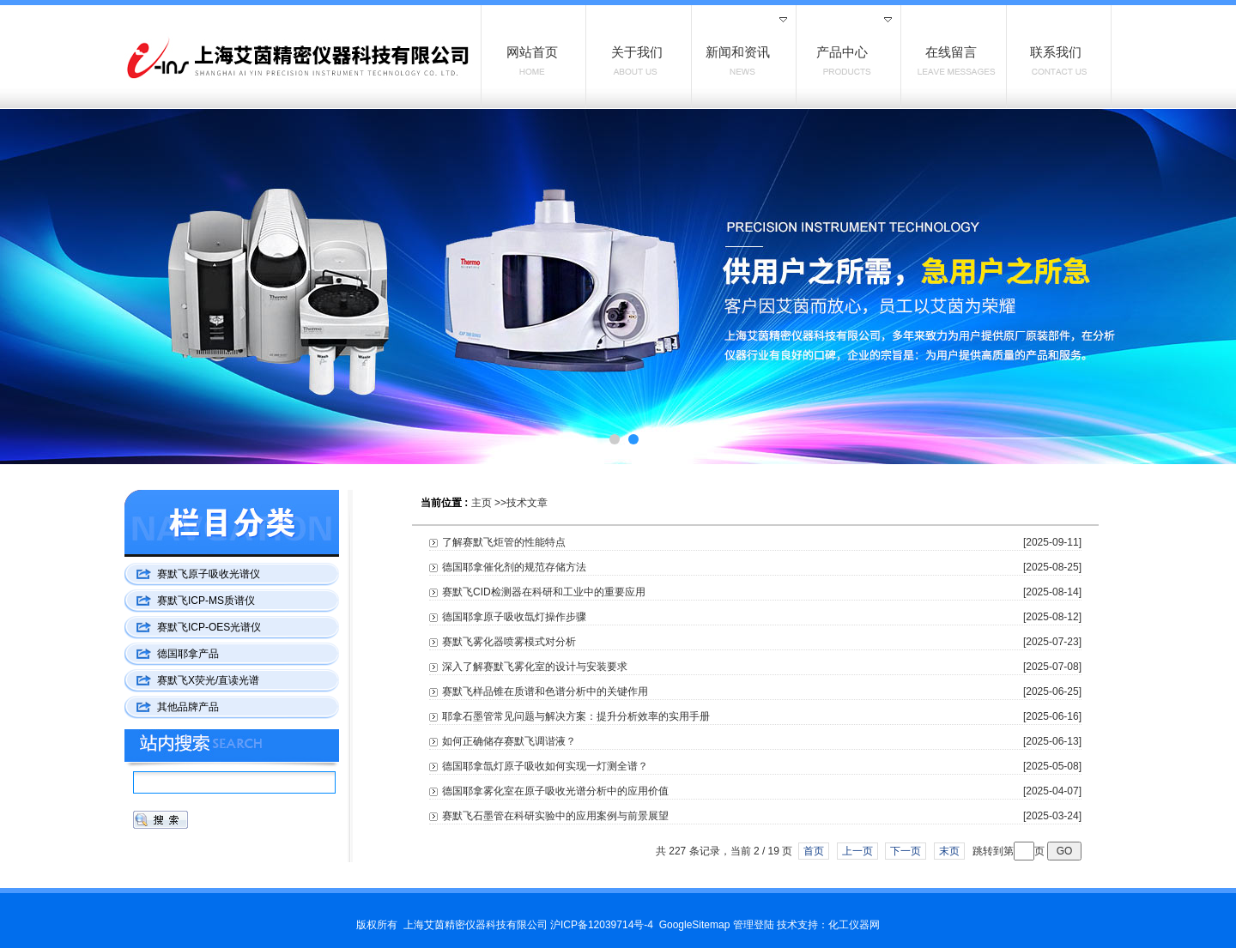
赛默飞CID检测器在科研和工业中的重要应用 (543, 592)
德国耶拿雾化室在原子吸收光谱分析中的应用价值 (555, 791)
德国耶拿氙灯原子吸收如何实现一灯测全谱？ (545, 766)
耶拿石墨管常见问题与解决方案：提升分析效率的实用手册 (576, 716)
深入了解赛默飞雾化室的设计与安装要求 (534, 667)
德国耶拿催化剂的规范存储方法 (514, 567)
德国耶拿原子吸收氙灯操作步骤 (514, 617)
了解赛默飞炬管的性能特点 (504, 542)
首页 (813, 851)
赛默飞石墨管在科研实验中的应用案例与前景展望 (555, 816)
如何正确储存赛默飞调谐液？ (509, 741)
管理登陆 (753, 925)
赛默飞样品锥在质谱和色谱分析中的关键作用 (545, 691)
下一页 (905, 851)
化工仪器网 (854, 925)
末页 (949, 851)
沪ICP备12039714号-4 (601, 925)
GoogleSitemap (694, 925)
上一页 (857, 851)
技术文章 (527, 503)
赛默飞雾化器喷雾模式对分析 (509, 642)
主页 (481, 503)
